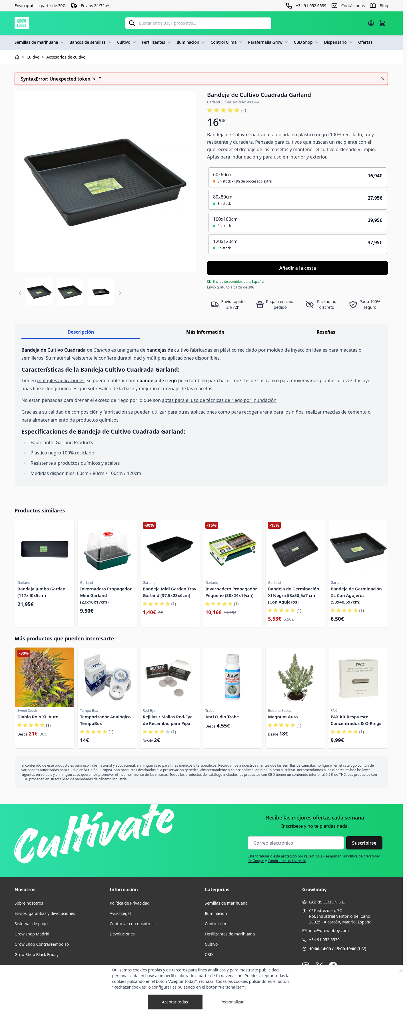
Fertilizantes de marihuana (230, 934)
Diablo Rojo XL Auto (38, 717)
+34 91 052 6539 (324, 939)
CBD (209, 954)
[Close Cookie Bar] (401, 970)
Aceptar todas (175, 1002)
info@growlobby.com (329, 930)
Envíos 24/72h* (95, 5)
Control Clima (226, 42)
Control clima (217, 923)
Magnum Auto (283, 717)
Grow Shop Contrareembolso (42, 944)
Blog (384, 5)
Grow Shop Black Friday (37, 954)
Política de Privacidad (129, 903)
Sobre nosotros (29, 903)
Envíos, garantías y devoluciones (45, 913)
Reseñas (325, 332)
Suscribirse (364, 843)
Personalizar (232, 1002)
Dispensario (339, 42)
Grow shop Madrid (32, 934)
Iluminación (191, 42)
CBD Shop (307, 42)
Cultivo (127, 42)
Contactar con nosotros (131, 923)
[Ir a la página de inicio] (22, 23)
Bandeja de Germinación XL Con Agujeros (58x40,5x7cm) (356, 595)
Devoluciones (122, 934)
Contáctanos (353, 5)
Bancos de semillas (90, 42)
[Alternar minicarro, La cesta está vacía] (382, 23)
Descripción (80, 332)
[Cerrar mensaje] (382, 78)
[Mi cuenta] (371, 23)
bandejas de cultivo (168, 350)
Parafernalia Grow (268, 42)
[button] (226, 110)
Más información (205, 332)
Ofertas (365, 42)
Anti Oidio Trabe (222, 717)
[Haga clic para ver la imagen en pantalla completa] (105, 181)
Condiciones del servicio (287, 860)
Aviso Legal (120, 913)
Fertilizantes (157, 42)
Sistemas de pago (31, 923)
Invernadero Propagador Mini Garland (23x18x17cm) (106, 595)
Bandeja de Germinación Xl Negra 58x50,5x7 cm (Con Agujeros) (293, 595)
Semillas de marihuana (40, 42)
